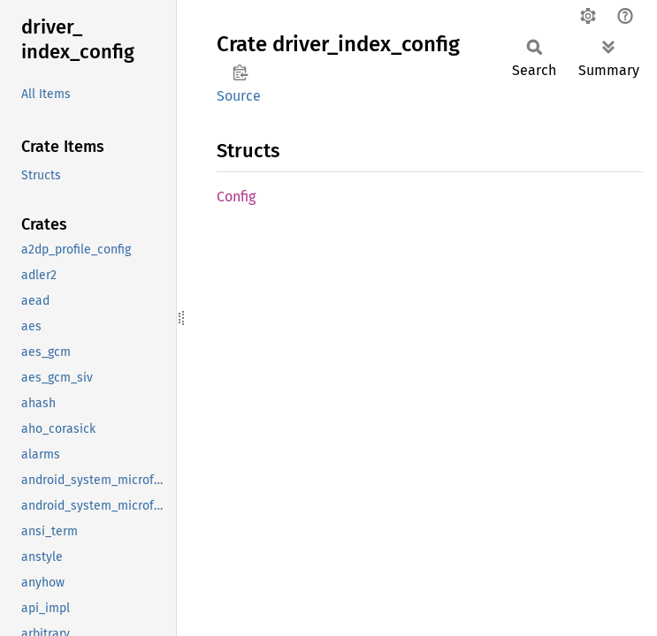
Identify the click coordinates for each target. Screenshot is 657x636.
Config (236, 196)
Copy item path (240, 72)
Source (239, 95)
